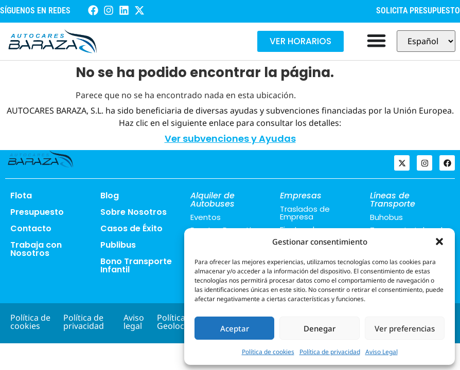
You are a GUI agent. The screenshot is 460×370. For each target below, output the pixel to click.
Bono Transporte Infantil (136, 265)
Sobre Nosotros (133, 212)
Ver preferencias (405, 328)
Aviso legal (133, 321)
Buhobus (386, 217)
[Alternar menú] (376, 40)
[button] (439, 241)
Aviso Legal (381, 351)
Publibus (118, 245)
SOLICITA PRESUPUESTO (418, 10)
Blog (109, 195)
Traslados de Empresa (305, 212)
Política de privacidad (329, 351)
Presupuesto (37, 212)
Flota (21, 195)
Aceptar (234, 328)
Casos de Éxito (131, 228)
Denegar (319, 328)
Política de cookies (268, 351)
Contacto (30, 228)
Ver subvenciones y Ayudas (230, 138)
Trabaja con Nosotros (36, 249)
